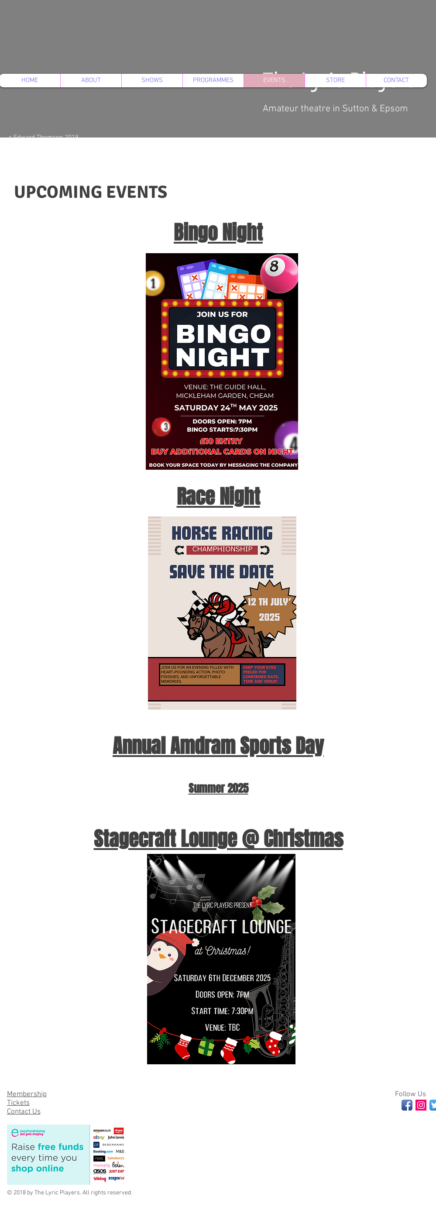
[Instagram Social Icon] (420, 1105)
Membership (27, 1094)
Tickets (18, 1103)
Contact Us (24, 1112)
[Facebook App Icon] (407, 1105)
